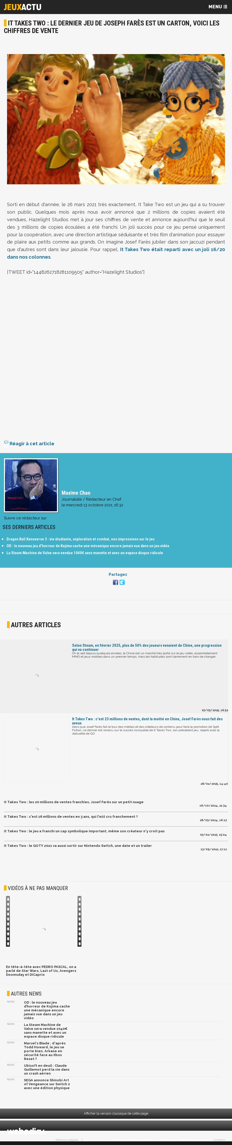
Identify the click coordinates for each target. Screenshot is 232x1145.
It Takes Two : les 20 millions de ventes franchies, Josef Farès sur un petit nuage (74, 802)
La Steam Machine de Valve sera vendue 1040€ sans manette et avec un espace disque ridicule (85, 553)
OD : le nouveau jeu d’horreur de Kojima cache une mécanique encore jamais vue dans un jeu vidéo (88, 546)
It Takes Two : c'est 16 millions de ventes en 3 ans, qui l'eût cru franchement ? (71, 817)
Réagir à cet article (29, 443)
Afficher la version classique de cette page (116, 1113)
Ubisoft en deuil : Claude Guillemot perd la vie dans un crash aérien (46, 1069)
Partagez (118, 574)
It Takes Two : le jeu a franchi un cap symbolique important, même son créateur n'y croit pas (84, 831)
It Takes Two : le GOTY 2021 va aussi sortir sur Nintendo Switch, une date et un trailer (78, 846)
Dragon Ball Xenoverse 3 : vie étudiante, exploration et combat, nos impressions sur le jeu (80, 539)
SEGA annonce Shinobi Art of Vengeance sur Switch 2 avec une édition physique (47, 1084)
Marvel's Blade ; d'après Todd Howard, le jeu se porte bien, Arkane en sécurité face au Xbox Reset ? (45, 1051)
